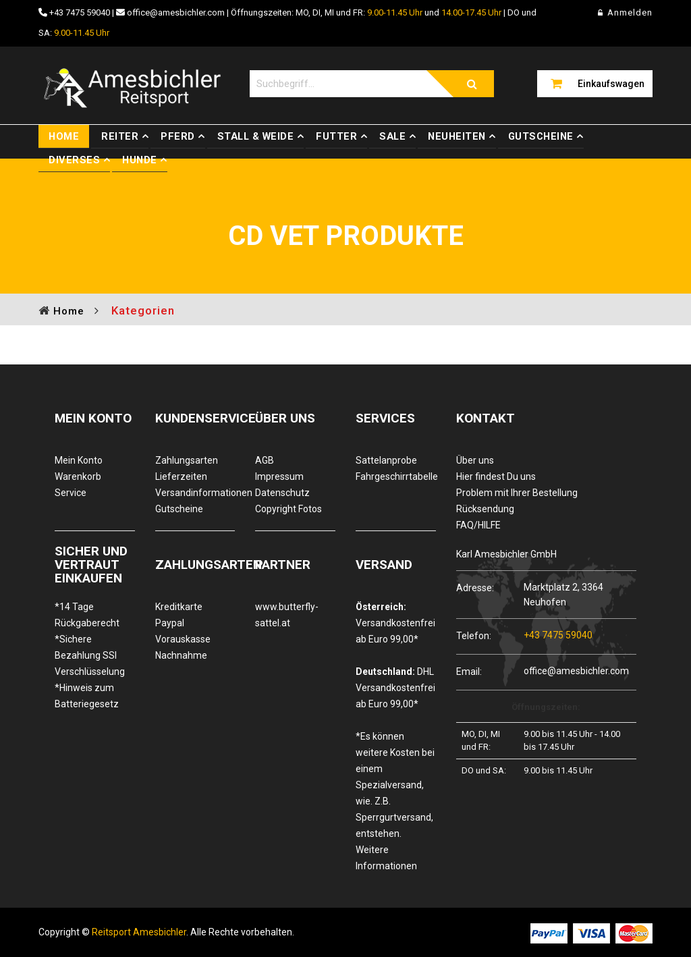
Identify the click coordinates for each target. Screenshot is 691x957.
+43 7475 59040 (79, 12)
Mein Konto (79, 460)
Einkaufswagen (611, 83)
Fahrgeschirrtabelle (396, 476)
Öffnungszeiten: (546, 707)
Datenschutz (282, 492)
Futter (336, 136)
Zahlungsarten (186, 460)
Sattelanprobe (386, 460)
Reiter (119, 136)
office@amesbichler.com (176, 12)
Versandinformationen (195, 492)
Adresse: (475, 587)
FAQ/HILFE (478, 525)
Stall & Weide (255, 136)
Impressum (279, 476)
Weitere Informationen (386, 857)
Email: (469, 671)
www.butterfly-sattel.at (287, 614)
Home (64, 136)
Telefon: (473, 635)
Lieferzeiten (181, 476)
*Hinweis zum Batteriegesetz (87, 695)
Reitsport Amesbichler (139, 932)
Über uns (475, 460)
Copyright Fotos (288, 508)
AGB (264, 460)
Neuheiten (457, 136)
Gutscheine (541, 136)
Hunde (139, 160)
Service (70, 492)
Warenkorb (78, 476)
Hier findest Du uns (496, 476)
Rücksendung (485, 508)
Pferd (178, 136)
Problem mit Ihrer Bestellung (517, 492)
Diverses (74, 160)
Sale (392, 136)
